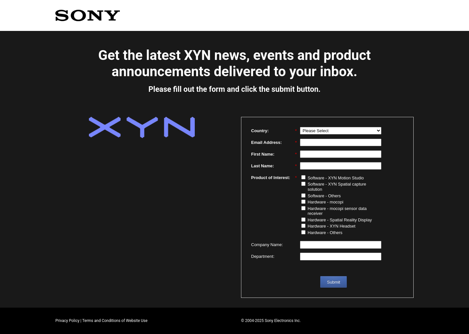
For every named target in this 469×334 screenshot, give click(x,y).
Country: (274, 130)
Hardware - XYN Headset (331, 226)
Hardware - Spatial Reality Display (339, 219)
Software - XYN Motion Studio (335, 177)
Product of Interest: (274, 177)
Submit (333, 282)
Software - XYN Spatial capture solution (336, 187)
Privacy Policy (67, 320)
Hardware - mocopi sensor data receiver (336, 211)
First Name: (274, 154)
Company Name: (267, 244)
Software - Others (324, 195)
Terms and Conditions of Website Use (115, 320)
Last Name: (274, 166)
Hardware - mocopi (325, 202)
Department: (263, 256)
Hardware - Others (324, 232)
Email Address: (274, 142)
